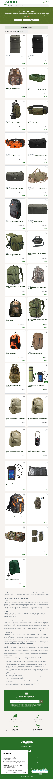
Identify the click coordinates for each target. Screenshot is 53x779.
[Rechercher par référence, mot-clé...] (28, 5)
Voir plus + (7, 708)
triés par (13, 32)
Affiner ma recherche (27, 27)
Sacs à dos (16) (35, 19)
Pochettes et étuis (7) (27, 19)
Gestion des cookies (30, 776)
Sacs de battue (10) (18, 19)
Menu (5, 5)
